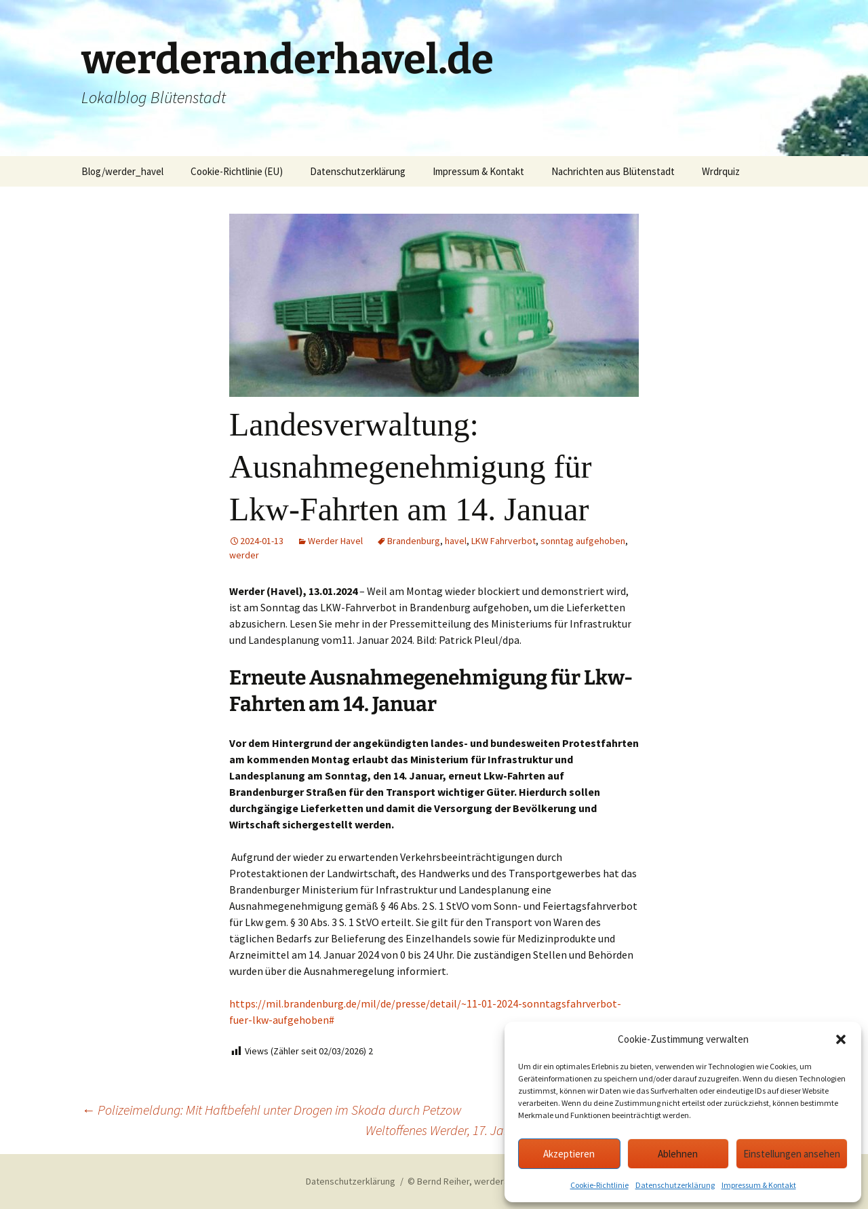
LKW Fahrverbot (503, 541)
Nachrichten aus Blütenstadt (613, 171)
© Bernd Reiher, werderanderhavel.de (485, 1181)
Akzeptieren (569, 1153)
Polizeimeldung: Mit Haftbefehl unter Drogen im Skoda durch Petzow (271, 1109)
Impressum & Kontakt (759, 1185)
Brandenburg (413, 541)
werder (244, 555)
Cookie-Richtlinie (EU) (237, 171)
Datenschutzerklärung (675, 1185)
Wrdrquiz (721, 171)
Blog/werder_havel (122, 171)
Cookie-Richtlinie (599, 1185)
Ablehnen (678, 1153)
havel (456, 541)
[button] (841, 1039)
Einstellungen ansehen (791, 1153)
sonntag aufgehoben (582, 541)
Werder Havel (335, 541)
